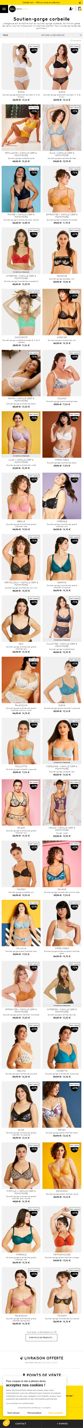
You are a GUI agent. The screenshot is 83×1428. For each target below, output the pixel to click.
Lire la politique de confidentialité (20, 1403)
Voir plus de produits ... (41, 1338)
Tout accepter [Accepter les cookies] (55, 1413)
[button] (6, 1423)
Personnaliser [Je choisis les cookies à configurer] (35, 1413)
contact (20, 1423)
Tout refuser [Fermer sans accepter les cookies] (13, 1413)
